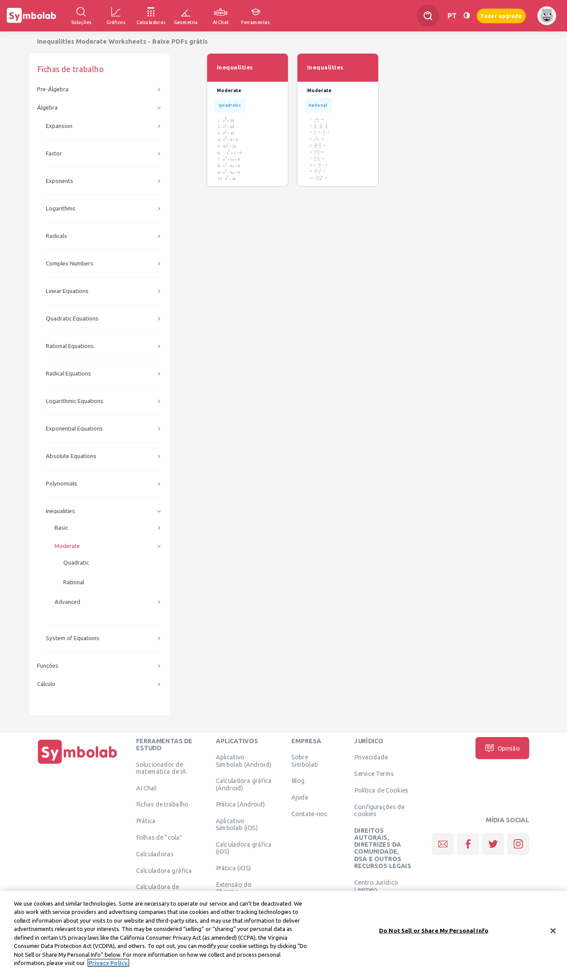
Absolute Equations (71, 456)
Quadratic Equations (72, 318)
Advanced (67, 602)
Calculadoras (155, 853)
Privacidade (371, 757)
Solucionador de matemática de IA (161, 768)
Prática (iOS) (233, 868)
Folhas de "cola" (159, 837)
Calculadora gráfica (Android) (244, 784)
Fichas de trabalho (162, 804)
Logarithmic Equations (74, 401)
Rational (73, 582)
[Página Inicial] (77, 763)
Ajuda (299, 797)
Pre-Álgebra (52, 89)
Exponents (59, 181)
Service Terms (374, 773)
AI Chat (146, 787)
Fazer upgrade (501, 15)
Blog (297, 780)
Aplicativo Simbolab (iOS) (237, 824)
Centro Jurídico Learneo (376, 886)
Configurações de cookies (379, 810)
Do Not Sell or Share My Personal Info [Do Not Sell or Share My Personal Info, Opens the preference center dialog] (433, 930)
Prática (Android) (240, 804)
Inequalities (60, 511)
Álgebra (47, 107)
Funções (47, 665)
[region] (283, 931)
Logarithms (60, 208)
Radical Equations (68, 373)
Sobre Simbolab (304, 761)
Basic (61, 527)
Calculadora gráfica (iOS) (244, 848)
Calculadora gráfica (164, 870)
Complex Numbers (69, 263)
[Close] (553, 930)
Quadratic (76, 562)
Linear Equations (67, 291)
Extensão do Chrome (234, 888)
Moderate (67, 546)
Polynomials (61, 483)
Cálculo (46, 684)
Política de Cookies (381, 789)
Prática (146, 820)
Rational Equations (70, 346)
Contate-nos (309, 813)
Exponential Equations (74, 428)
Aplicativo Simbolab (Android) (244, 761)
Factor (54, 153)
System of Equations (72, 638)
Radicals (56, 236)
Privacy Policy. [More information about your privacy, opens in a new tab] (108, 963)
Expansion (59, 126)
